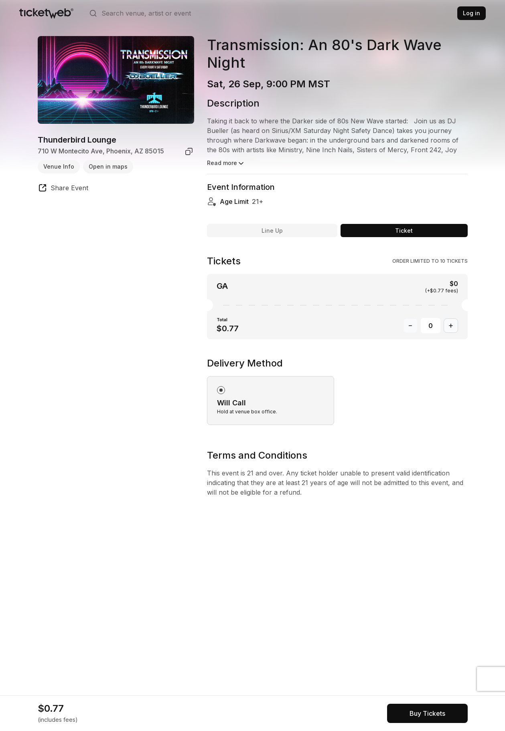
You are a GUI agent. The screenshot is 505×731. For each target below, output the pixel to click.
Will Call (231, 403)
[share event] (63, 189)
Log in (471, 13)
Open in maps (108, 166)
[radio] (270, 400)
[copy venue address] (189, 151)
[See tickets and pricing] (427, 713)
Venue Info (58, 166)
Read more (226, 163)
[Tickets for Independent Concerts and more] (46, 13)
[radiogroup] (337, 391)
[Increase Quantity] (451, 325)
